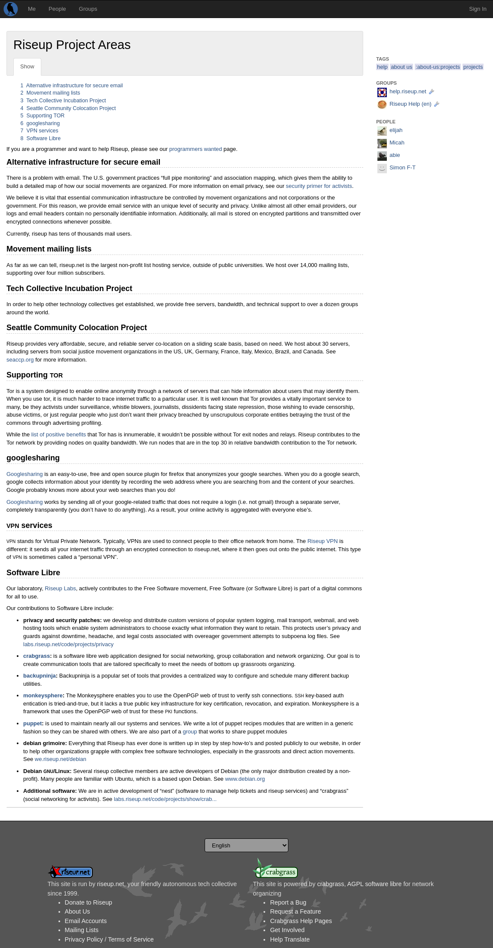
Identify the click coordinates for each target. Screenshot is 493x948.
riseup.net (110, 884)
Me (32, 9)
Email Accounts (86, 920)
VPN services (39, 131)
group (190, 731)
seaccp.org (20, 359)
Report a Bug (288, 902)
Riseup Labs (60, 588)
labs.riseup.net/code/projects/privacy (68, 644)
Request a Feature (295, 911)
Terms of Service (130, 939)
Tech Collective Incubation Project (63, 101)
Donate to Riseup (88, 902)
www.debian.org (245, 779)
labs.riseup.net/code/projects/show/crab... (165, 799)
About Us (77, 911)
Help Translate (289, 939)
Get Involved (287, 930)
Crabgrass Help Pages (301, 920)
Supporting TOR (43, 116)
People (57, 9)
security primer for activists (319, 186)
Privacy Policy (84, 939)
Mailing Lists (82, 930)
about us (401, 67)
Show (27, 66)
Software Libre (41, 138)
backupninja (39, 675)
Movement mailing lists (50, 93)
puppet (32, 723)
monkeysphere (43, 695)
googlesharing (40, 123)
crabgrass (36, 656)
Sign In (478, 9)
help (382, 67)
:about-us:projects (438, 67)
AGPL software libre (374, 884)
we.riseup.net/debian (60, 759)
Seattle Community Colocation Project (68, 108)
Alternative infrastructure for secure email (72, 86)
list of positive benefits (58, 434)
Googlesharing (24, 474)
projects (473, 67)
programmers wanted (195, 149)
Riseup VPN (322, 541)
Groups (88, 9)
